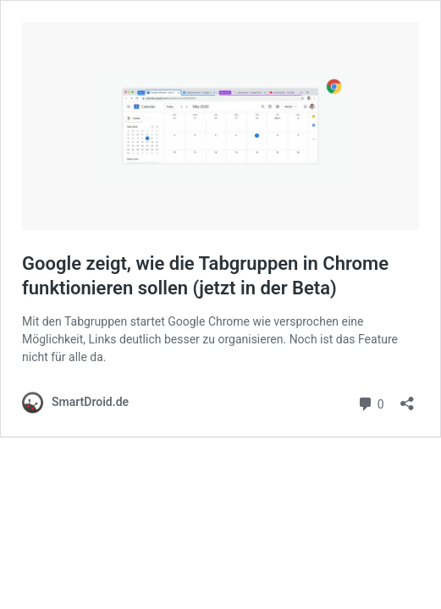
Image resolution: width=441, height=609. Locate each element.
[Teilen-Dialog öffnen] (407, 398)
